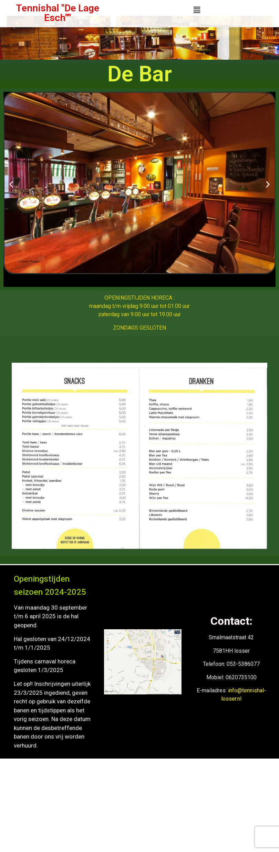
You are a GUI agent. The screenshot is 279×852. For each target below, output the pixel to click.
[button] (197, 10)
